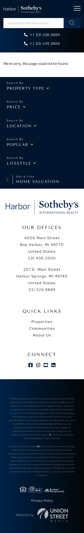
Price (14, 107)
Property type (25, 88)
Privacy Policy (42, 501)
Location (19, 126)
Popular (17, 145)
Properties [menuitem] (41, 321)
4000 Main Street (42, 245)
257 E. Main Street (42, 276)
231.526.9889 (42, 289)
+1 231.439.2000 (44, 43)
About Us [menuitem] (42, 335)
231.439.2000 (42, 258)
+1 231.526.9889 (44, 35)
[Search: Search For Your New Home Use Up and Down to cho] (42, 23)
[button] (72, 23)
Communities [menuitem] (42, 328)
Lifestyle (19, 163)
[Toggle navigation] (77, 9)
